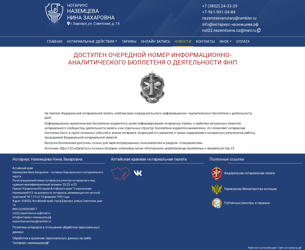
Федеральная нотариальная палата (243, 173)
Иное (224, 41)
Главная (54, 41)
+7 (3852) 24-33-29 (220, 6)
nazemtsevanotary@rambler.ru (229, 18)
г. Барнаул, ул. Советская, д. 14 (93, 24)
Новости (183, 41)
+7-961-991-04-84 (219, 12)
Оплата (243, 41)
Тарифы (129, 41)
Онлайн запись (155, 41)
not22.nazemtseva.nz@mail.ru (31, 213)
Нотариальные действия (90, 41)
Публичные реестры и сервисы (240, 203)
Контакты (205, 41)
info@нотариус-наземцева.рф (230, 24)
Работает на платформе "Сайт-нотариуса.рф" (275, 247)
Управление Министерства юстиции (244, 189)
